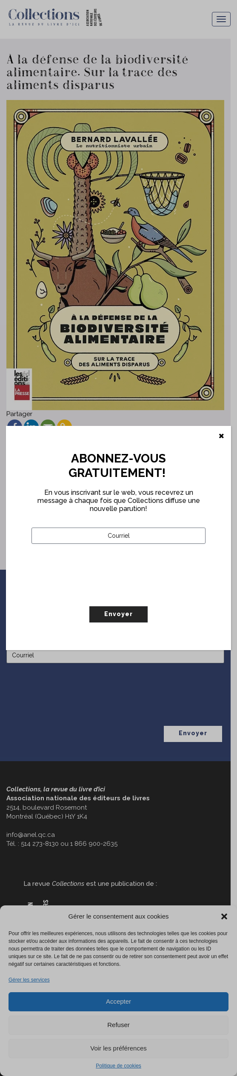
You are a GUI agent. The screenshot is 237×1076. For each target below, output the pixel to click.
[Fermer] (221, 436)
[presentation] (96, 593)
